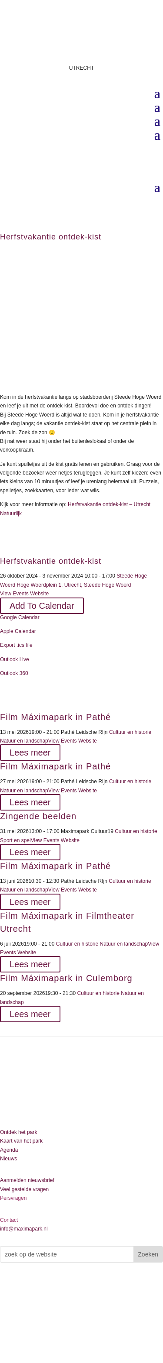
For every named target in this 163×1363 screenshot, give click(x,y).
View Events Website (24, 594)
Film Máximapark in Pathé (55, 717)
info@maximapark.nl (24, 1229)
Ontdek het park (18, 1132)
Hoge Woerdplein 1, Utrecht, (49, 585)
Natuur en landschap (24, 741)
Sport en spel (15, 840)
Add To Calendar (42, 605)
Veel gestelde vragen (24, 1189)
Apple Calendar (18, 631)
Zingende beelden (38, 816)
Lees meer (30, 752)
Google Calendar (20, 617)
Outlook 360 (14, 673)
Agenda (9, 1150)
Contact (9, 1220)
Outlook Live (14, 659)
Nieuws (8, 1159)
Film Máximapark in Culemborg (66, 978)
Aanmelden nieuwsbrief (27, 1180)
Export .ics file (16, 645)
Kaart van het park (21, 1141)
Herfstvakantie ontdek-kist (50, 561)
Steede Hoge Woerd (107, 585)
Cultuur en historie (130, 732)
